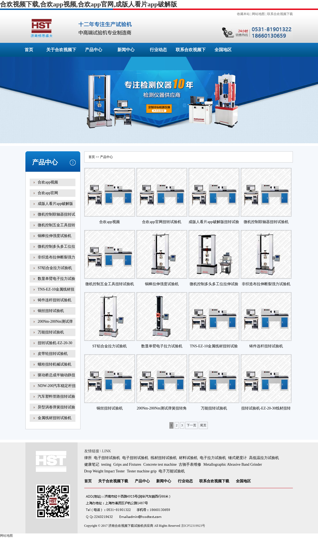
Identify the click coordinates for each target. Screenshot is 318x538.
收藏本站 (243, 14)
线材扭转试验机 (164, 458)
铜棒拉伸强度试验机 (54, 236)
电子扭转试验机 (107, 458)
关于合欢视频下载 (113, 481)
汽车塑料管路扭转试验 (56, 396)
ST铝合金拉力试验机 (55, 268)
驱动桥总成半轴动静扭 (56, 375)
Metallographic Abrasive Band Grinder (232, 464)
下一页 (191, 425)
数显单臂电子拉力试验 (56, 279)
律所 (88, 458)
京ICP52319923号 (193, 526)
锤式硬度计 (237, 458)
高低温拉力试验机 (264, 458)
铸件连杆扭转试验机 (54, 300)
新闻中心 (126, 49)
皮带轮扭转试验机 (53, 354)
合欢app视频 (48, 182)
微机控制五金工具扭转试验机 (109, 284)
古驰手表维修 (190, 464)
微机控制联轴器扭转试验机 (266, 222)
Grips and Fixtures (127, 464)
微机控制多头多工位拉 (56, 246)
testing (106, 464)
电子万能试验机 (172, 471)
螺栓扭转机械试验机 (54, 364)
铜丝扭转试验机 (51, 311)
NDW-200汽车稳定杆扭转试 (57, 389)
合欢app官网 (48, 193)
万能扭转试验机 (51, 332)
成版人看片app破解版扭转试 (55, 207)
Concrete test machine (160, 464)
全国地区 (223, 49)
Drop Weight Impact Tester (104, 471)
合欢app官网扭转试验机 (161, 222)
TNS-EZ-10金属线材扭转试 (56, 293)
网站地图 (258, 14)
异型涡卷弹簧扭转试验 (56, 407)
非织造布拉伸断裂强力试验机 (266, 284)
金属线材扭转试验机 (54, 418)
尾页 (203, 425)
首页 (29, 49)
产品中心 (93, 49)
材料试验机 (188, 458)
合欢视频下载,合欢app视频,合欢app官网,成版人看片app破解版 (88, 4)
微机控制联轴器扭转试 (56, 214)
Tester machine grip (141, 471)
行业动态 (158, 49)
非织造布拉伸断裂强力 (56, 257)
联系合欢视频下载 (280, 14)
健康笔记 (91, 464)
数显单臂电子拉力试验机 (161, 346)
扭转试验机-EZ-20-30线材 (55, 346)
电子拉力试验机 (213, 458)
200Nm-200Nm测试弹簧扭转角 (55, 325)
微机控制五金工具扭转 (56, 225)
